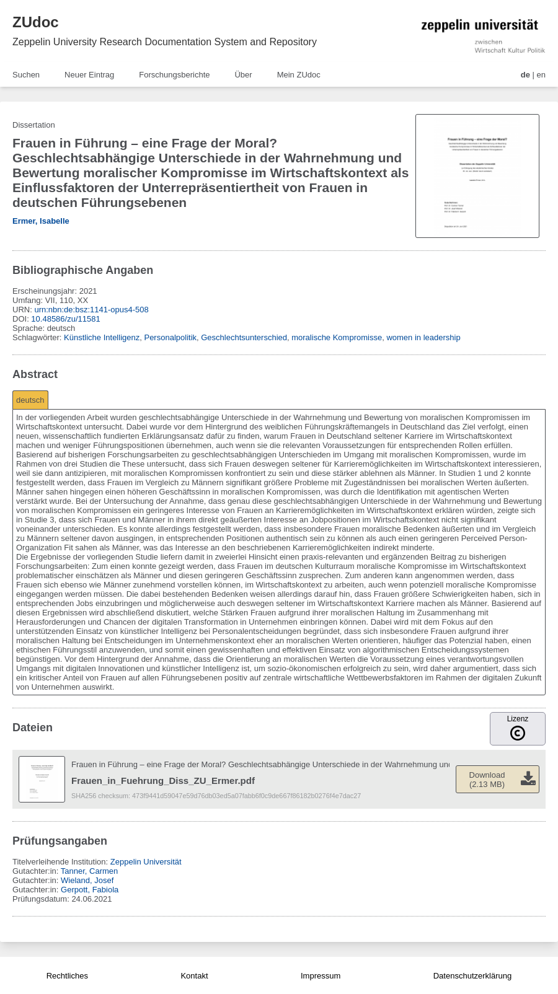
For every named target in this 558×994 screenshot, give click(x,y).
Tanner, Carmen (89, 871)
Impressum (320, 975)
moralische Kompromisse (336, 337)
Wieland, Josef (87, 880)
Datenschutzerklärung (472, 975)
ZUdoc (35, 22)
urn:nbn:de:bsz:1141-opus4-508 (91, 309)
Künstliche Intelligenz (102, 337)
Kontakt (194, 975)
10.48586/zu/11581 (65, 318)
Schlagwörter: (38, 337)
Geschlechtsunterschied (244, 337)
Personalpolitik (170, 337)
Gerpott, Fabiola (89, 889)
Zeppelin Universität (146, 861)
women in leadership (423, 337)
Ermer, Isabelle (40, 221)
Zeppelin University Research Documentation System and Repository (164, 42)
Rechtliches (67, 975)
